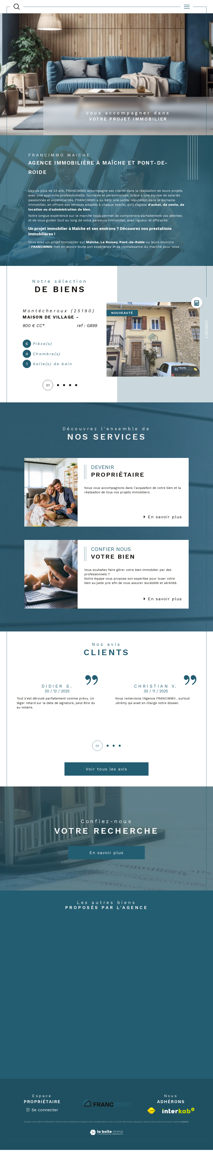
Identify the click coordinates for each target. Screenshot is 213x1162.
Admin (146, 1134)
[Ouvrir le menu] (187, 6)
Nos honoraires (97, 1134)
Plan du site (114, 1134)
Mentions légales (131, 1134)
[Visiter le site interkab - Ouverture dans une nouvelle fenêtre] (178, 1122)
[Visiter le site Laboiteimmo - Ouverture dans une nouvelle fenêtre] (106, 1149)
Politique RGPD (170, 1134)
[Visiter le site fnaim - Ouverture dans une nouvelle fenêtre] (151, 1122)
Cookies (184, 1134)
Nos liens (156, 1134)
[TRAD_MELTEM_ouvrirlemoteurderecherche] (16, 6)
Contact (206, 329)
